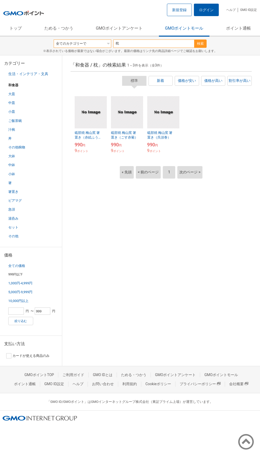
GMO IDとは (103, 375)
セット (13, 227)
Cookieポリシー (158, 384)
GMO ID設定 (248, 10)
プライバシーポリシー (200, 384)
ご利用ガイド (73, 375)
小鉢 (11, 174)
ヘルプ (231, 10)
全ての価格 (16, 266)
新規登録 (179, 10)
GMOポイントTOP (39, 375)
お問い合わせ (103, 384)
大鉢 (11, 156)
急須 (11, 209)
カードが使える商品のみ (28, 355)
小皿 (11, 112)
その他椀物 (16, 147)
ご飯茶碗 (15, 121)
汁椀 (11, 130)
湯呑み (13, 218)
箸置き (13, 192)
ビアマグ (15, 200)
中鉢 (11, 165)
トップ (15, 28)
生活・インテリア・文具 (28, 74)
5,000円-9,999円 (20, 292)
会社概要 (238, 384)
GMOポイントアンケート (119, 28)
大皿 (11, 94)
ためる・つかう (58, 28)
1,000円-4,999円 (20, 283)
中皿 (11, 103)
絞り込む (21, 321)
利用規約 (129, 384)
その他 (13, 236)
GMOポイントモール (184, 28)
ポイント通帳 (238, 28)
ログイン (206, 10)
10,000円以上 (18, 301)
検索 (200, 43)
